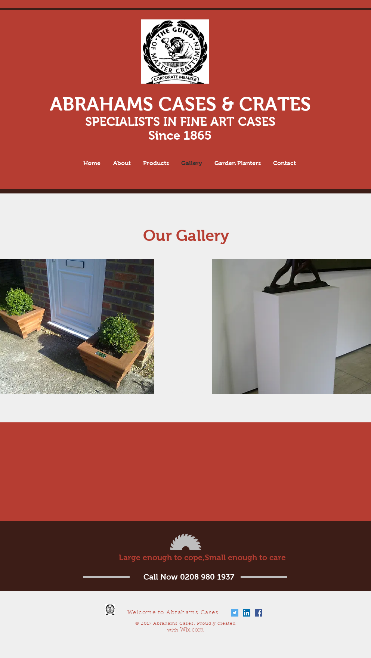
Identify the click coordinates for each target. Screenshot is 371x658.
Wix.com (192, 630)
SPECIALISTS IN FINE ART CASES (180, 121)
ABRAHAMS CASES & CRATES (180, 104)
